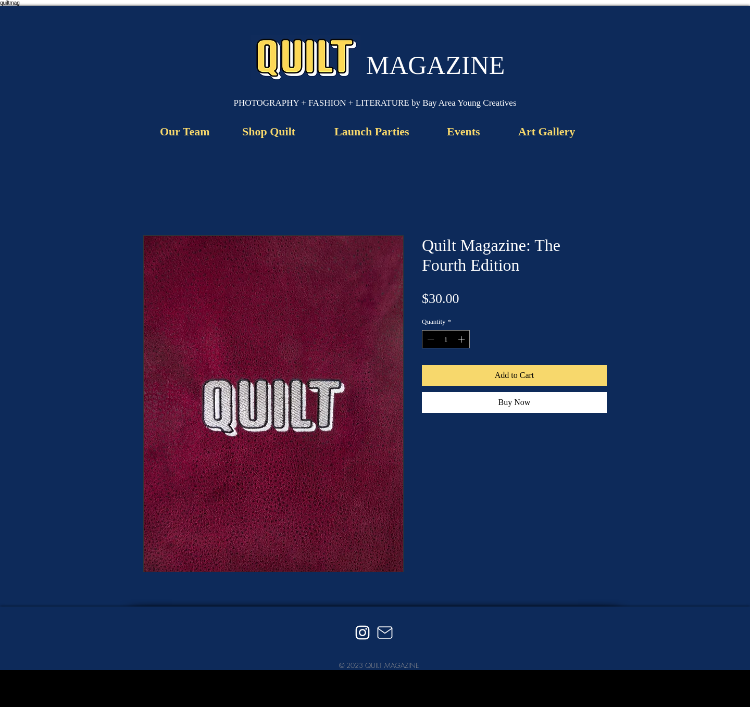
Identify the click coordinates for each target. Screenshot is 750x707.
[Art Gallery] (546, 131)
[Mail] (384, 632)
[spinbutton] (446, 339)
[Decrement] (429, 339)
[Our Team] (188, 131)
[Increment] (462, 339)
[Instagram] (362, 632)
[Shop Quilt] (272, 131)
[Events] (467, 131)
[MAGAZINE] (435, 65)
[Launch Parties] (374, 131)
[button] (375, 103)
